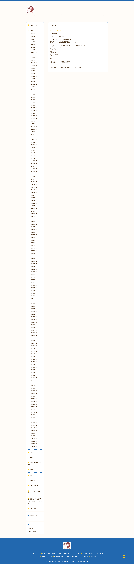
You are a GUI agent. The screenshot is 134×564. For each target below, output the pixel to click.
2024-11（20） (34, 60)
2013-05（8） (34, 367)
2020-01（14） (34, 211)
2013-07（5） (34, 362)
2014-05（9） (34, 335)
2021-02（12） (34, 179)
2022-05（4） (34, 139)
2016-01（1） (34, 296)
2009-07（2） (34, 444)
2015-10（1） (34, 301)
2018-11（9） (34, 248)
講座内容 (31, 457)
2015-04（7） (34, 314)
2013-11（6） (34, 351)
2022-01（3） (34, 150)
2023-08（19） (34, 100)
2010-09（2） (34, 430)
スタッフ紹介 (32, 509)
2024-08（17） (34, 68)
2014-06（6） (34, 333)
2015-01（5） (34, 322)
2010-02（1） (34, 436)
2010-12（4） (34, 428)
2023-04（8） (34, 110)
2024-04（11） (34, 79)
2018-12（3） (34, 245)
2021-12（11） (34, 153)
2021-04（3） (34, 174)
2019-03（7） (34, 237)
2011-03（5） (34, 420)
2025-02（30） (34, 52)
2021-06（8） (34, 169)
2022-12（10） (34, 121)
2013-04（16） (34, 370)
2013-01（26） (34, 378)
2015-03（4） (34, 317)
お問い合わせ (32, 470)
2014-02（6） (34, 343)
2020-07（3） (34, 195)
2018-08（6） (34, 256)
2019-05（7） (34, 232)
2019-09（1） (34, 221)
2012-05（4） (34, 399)
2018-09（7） (34, 253)
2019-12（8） (34, 214)
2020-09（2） (34, 192)
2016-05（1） (34, 293)
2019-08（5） (34, 224)
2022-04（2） (34, 142)
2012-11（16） (34, 383)
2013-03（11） (34, 372)
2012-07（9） (34, 393)
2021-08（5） (34, 163)
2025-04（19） (34, 47)
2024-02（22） (34, 84)
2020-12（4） (34, 184)
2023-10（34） (34, 94)
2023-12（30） (34, 89)
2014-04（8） (34, 338)
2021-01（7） (34, 182)
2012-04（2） (34, 401)
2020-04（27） (34, 203)
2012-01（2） (34, 407)
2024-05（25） (34, 76)
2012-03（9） (34, 404)
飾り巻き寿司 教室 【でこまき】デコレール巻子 (62, 561)
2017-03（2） (34, 290)
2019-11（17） (34, 216)
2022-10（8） (34, 126)
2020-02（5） (34, 208)
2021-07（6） (34, 166)
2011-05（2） (34, 417)
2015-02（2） (34, 319)
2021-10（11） (34, 158)
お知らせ (31, 30)
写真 (30, 452)
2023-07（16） (34, 102)
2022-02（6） (34, 147)
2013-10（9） (34, 354)
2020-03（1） (34, 206)
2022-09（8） (34, 129)
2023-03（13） (34, 113)
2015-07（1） (34, 309)
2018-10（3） (34, 251)
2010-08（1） (34, 433)
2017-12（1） (34, 277)
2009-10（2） (34, 438)
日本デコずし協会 (34, 486)
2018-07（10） (34, 258)
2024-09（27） (34, 65)
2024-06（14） (34, 73)
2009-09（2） (34, 441)
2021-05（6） (34, 171)
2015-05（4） (34, 311)
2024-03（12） (34, 81)
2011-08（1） (34, 415)
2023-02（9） (34, 116)
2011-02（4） (34, 422)
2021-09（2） (34, 161)
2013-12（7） (34, 348)
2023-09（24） (34, 97)
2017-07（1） (34, 282)
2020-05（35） (34, 200)
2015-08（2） (34, 306)
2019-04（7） (34, 235)
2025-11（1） (34, 34)
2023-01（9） (34, 118)
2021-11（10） (34, 155)
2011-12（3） (34, 409)
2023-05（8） (34, 108)
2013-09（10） (34, 356)
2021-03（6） (34, 176)
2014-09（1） (34, 325)
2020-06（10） (34, 198)
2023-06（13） (34, 105)
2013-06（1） (34, 364)
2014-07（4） (34, 330)
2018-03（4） (34, 269)
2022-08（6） (34, 132)
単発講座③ (53, 33)
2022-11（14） (34, 124)
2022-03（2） (34, 145)
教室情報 (31, 480)
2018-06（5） (34, 261)
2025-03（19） (34, 50)
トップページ (32, 25)
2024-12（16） (34, 57)
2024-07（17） (34, 71)
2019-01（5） (34, 243)
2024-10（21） (34, 63)
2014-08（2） (34, 327)
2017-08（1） (34, 280)
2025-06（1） (34, 42)
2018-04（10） (34, 266)
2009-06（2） (34, 446)
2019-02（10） (34, 240)
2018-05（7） (34, 264)
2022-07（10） (34, 134)
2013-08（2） (34, 359)
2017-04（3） (34, 288)
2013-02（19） (34, 375)
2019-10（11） (34, 219)
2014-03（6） (34, 340)
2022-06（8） (34, 137)
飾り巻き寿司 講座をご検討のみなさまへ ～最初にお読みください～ (35, 500)
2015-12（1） (34, 298)
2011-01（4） (34, 425)
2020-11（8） (34, 187)
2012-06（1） (34, 396)
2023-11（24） (34, 92)
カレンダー (32, 475)
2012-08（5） (34, 391)
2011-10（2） (34, 412)
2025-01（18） (34, 55)
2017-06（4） (34, 285)
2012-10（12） (34, 385)
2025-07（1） (34, 39)
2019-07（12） (34, 227)
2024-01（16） (34, 87)
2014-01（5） (34, 346)
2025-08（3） (34, 36)
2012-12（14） (34, 380)
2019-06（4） (34, 229)
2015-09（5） (34, 303)
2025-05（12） (34, 44)
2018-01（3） (34, 274)
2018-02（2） (34, 272)
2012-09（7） (34, 388)
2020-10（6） (34, 190)
